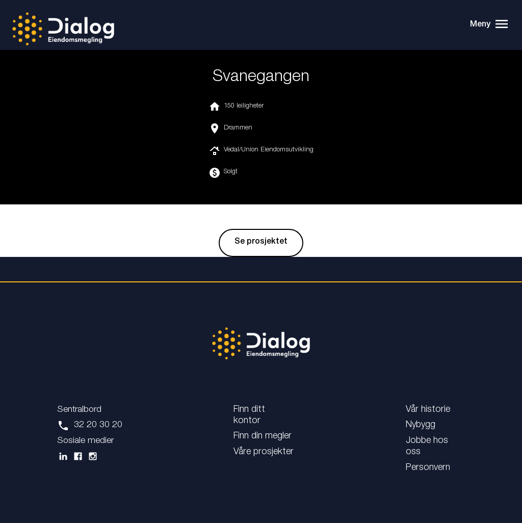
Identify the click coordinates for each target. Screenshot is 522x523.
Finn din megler (262, 436)
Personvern (428, 468)
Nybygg (420, 425)
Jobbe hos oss (427, 446)
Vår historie (428, 409)
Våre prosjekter (263, 452)
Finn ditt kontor (249, 415)
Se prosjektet (261, 243)
